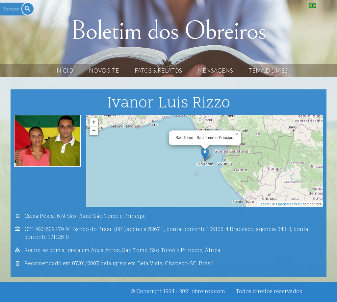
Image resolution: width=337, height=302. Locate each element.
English (326, 5)
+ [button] (94, 122)
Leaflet (264, 204)
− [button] (94, 131)
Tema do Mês (268, 70)
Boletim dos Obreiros (168, 31)
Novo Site (104, 70)
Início (64, 70)
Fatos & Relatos (158, 70)
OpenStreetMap (289, 204)
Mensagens (215, 70)
